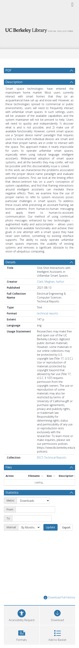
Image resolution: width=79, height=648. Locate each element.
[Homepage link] (39, 29)
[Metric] (33, 500)
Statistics (11, 492)
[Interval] (29, 527)
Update (50, 527)
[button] (21, 634)
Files (8, 467)
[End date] (32, 518)
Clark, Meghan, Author (50, 281)
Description (13, 82)
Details (10, 262)
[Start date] (35, 509)
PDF (8, 70)
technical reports (47, 313)
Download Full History (59, 598)
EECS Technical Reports (51, 457)
